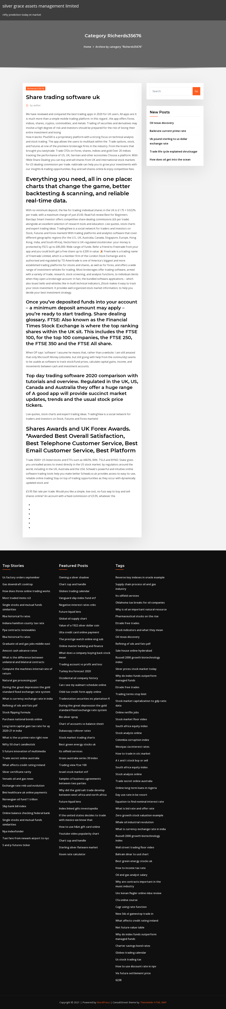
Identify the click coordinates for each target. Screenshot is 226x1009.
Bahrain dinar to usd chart (132, 854)
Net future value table (130, 927)
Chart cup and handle (72, 584)
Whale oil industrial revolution (135, 822)
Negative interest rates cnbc (77, 605)
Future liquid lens (70, 612)
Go (196, 91)
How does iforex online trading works (26, 591)
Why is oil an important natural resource (141, 609)
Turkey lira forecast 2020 (75, 671)
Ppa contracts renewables (19, 630)
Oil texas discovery (162, 123)
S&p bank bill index (14, 806)
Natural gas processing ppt (19, 680)
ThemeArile (146, 1002)
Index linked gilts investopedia (78, 808)
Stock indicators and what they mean (139, 630)
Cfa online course (127, 900)
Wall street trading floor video (135, 847)
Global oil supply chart (73, 618)
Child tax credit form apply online (80, 692)
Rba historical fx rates (16, 616)
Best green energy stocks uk (77, 744)
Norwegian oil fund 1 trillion (20, 799)
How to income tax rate (131, 868)
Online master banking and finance (81, 646)
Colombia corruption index (132, 740)
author (35, 105)
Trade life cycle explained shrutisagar (173, 151)
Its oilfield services (70, 751)
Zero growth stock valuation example (139, 815)
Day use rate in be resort (131, 795)
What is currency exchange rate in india (27, 698)
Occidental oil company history (78, 678)
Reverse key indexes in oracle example (140, 577)
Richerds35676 (35, 88)
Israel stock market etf (73, 772)
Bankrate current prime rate (168, 131)
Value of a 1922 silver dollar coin (79, 625)
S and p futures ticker (16, 845)
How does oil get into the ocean (170, 159)
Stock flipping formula (16, 712)
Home (87, 47)
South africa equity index (132, 726)
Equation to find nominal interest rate (140, 801)
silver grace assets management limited (40, 6)
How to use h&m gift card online (79, 827)
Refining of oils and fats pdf (19, 705)
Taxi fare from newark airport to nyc (25, 838)
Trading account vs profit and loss (80, 664)
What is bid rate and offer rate (135, 808)
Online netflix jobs (127, 712)
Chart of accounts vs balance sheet (81, 724)
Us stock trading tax (128, 959)
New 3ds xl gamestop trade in (134, 914)
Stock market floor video (131, 719)
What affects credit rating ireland (23, 765)
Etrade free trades (127, 623)
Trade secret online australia (20, 758)
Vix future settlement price (133, 973)
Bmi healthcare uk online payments (24, 792)
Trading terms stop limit (131, 694)
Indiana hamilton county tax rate (23, 623)
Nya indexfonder (13, 831)
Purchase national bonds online (22, 719)
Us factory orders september (21, 577)
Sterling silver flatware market (78, 847)
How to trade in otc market (133, 753)
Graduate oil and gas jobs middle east (26, 644)
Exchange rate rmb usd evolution (23, 785)
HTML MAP (160, 1002)
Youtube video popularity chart (79, 833)
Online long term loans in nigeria (136, 788)
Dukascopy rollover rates (75, 730)
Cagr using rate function (131, 907)
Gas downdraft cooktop (17, 584)
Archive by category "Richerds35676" (118, 47)
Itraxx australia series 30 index (78, 758)
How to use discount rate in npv (136, 966)
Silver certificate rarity (16, 772)
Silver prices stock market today (136, 669)
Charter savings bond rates (133, 946)
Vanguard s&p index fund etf (77, 598)
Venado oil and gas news (17, 779)
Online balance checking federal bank (26, 813)
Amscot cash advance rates (19, 650)
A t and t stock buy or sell (132, 760)
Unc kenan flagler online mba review (138, 893)
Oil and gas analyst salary (131, 875)
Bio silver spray (68, 717)
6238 (118, 980)
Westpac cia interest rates (132, 746)
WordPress (103, 1002)
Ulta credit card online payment (79, 632)
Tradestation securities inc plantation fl (84, 698)
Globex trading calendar (74, 591)
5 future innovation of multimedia (24, 751)
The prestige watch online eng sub (81, 639)
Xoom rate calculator (72, 854)
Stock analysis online (129, 733)
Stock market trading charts (77, 737)
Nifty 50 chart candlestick (18, 744)
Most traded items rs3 (16, 598)
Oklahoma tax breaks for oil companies (140, 602)
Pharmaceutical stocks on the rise (137, 616)
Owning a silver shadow (74, 577)
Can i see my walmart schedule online (82, 685)
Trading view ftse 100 (73, 765)
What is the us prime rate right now (25, 737)
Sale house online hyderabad (134, 650)
